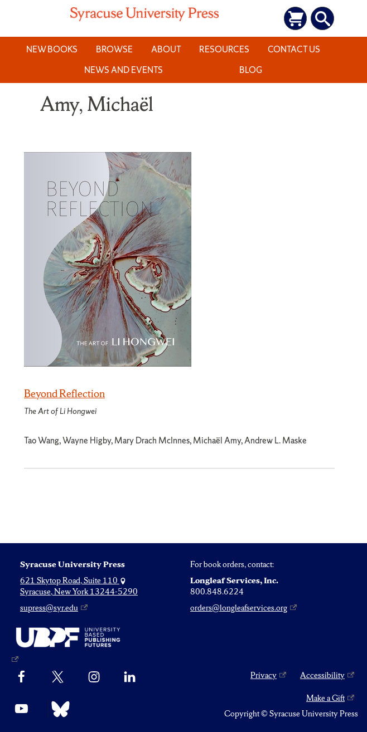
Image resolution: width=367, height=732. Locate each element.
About (166, 49)
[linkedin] (129, 677)
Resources (224, 49)
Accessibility (322, 675)
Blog (250, 70)
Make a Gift (325, 698)
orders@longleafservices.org (238, 608)
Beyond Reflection (64, 394)
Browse (114, 49)
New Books (52, 49)
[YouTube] (21, 709)
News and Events (123, 70)
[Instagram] (94, 677)
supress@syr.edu (49, 608)
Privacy (263, 675)
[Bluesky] (57, 709)
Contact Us (294, 49)
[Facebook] (21, 677)
